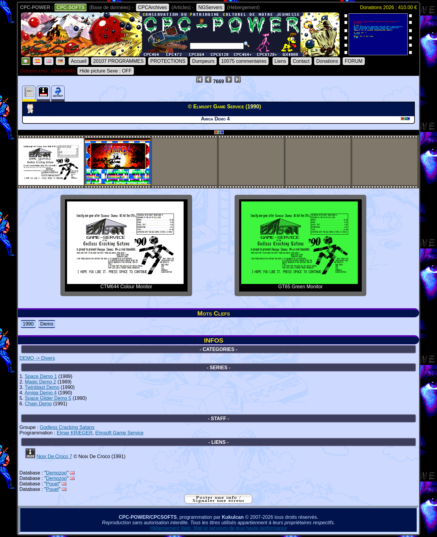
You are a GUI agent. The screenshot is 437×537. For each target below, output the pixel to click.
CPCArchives (152, 7)
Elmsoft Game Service (119, 432)
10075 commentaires (243, 61)
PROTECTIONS (167, 61)
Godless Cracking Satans (67, 427)
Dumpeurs (203, 61)
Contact (301, 61)
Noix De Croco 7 (54, 456)
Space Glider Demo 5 (48, 398)
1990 (28, 323)
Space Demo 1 (41, 376)
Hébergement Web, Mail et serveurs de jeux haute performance (218, 528)
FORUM (354, 61)
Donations (327, 61)
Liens (280, 61)
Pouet (52, 483)
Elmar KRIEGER (75, 432)
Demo (46, 323)
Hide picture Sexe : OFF (106, 70)
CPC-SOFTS (70, 7)
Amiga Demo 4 (41, 392)
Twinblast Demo (42, 387)
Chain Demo (38, 403)
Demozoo (56, 472)
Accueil (78, 61)
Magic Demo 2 (40, 381)
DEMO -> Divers (37, 358)
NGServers (210, 7)
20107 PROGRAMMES (118, 61)
